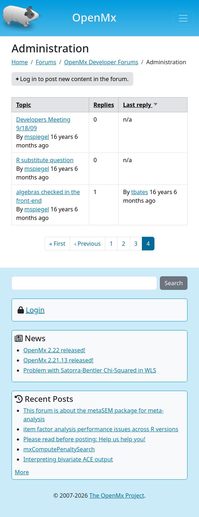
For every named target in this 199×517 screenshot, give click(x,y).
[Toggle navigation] (183, 18)
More (22, 472)
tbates (139, 192)
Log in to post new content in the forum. (74, 79)
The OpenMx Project (116, 495)
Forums (46, 62)
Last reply (140, 105)
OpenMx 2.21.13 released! (58, 360)
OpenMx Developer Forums (101, 62)
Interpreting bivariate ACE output (68, 459)
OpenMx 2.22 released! (54, 350)
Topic (23, 105)
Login (35, 310)
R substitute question (45, 160)
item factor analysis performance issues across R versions (100, 429)
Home (19, 62)
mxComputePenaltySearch (59, 449)
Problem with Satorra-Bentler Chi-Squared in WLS (89, 370)
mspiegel (36, 137)
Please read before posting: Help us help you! (84, 439)
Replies (103, 105)
